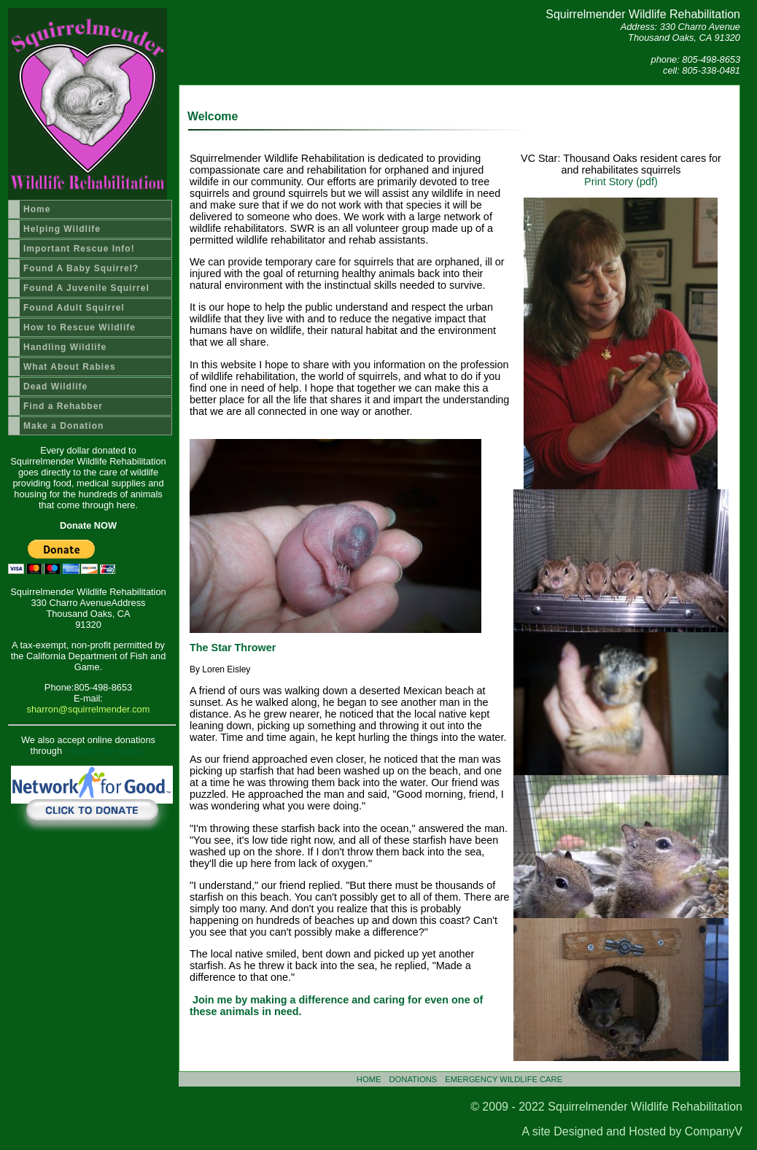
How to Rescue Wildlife (79, 327)
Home (36, 209)
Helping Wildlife (62, 229)
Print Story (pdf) (621, 181)
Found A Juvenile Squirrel (86, 288)
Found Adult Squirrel (74, 308)
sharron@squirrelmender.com (88, 709)
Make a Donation (63, 426)
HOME (369, 1079)
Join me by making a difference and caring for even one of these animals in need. (336, 1005)
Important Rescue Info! (79, 249)
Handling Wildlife (64, 347)
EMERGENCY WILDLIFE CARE (503, 1079)
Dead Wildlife (55, 386)
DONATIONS (413, 1079)
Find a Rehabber (63, 406)
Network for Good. (106, 750)
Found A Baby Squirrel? (81, 268)
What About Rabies (69, 367)
